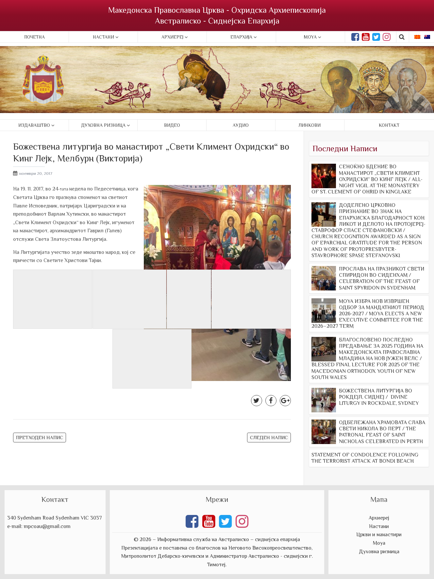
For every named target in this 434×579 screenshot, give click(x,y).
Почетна (34, 37)
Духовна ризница (103, 125)
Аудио (241, 125)
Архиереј (172, 37)
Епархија (241, 37)
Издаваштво (34, 125)
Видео (172, 125)
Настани (103, 37)
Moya (310, 37)
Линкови (310, 125)
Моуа (379, 543)
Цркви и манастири (379, 535)
